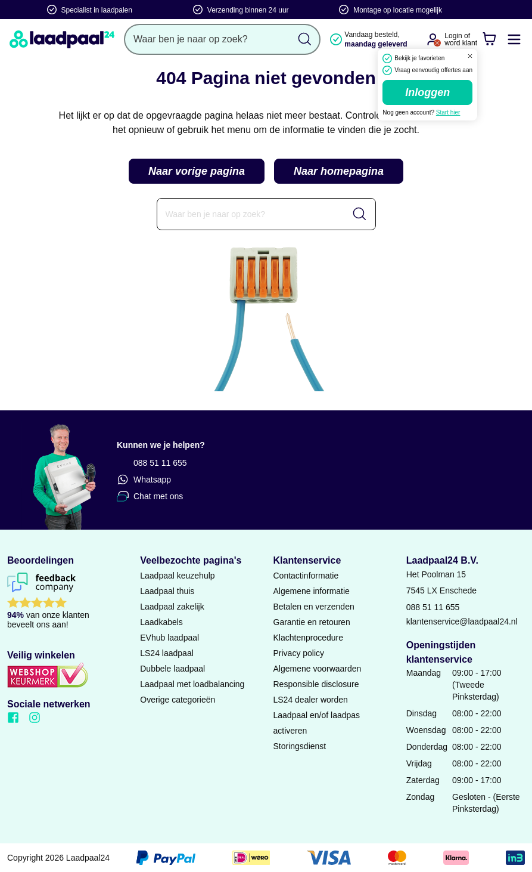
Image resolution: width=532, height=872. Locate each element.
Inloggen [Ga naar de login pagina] (427, 92)
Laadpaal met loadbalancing (192, 684)
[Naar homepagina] (62, 39)
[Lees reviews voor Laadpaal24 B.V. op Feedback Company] (66, 603)
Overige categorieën (177, 699)
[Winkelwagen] (489, 39)
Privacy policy (299, 653)
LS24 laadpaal (167, 653)
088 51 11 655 (152, 463)
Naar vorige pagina (196, 171)
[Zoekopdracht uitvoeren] (304, 39)
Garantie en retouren (311, 622)
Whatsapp (144, 480)
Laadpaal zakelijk (172, 606)
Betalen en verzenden (313, 606)
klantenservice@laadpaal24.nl (462, 621)
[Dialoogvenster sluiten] (470, 56)
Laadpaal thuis (167, 591)
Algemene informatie (311, 591)
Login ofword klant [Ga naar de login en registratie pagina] (460, 39)
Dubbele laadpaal (172, 668)
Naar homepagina (339, 171)
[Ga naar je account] (432, 39)
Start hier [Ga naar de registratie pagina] (448, 112)
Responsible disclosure (316, 684)
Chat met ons (150, 496)
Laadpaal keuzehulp (177, 575)
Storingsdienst (299, 746)
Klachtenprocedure (308, 637)
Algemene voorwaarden (317, 668)
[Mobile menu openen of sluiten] (514, 39)
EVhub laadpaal (169, 637)
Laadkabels (161, 622)
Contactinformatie (306, 575)
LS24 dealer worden (310, 699)
